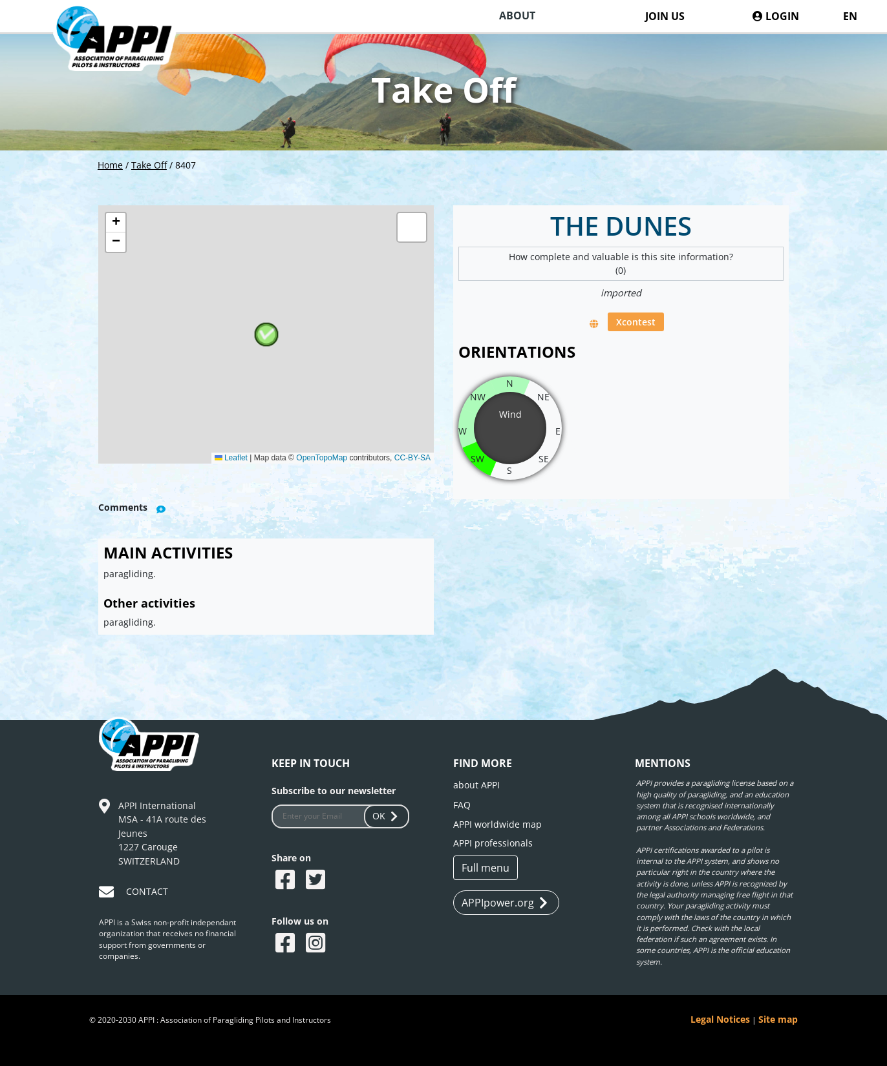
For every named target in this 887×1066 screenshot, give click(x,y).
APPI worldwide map (497, 824)
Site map (778, 1019)
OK (386, 816)
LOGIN (776, 16)
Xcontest (636, 322)
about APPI (476, 785)
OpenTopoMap (321, 457)
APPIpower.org (505, 903)
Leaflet (231, 457)
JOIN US (665, 16)
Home (110, 165)
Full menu (485, 868)
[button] (266, 334)
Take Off (149, 165)
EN (850, 16)
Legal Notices (720, 1019)
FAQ (462, 805)
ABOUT (517, 15)
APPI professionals (493, 843)
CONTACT (147, 891)
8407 (185, 165)
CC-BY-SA (412, 457)
